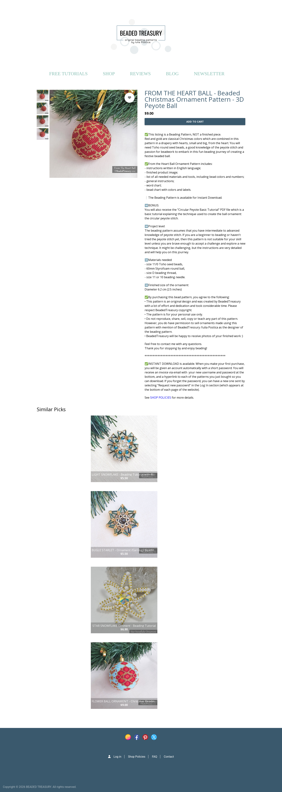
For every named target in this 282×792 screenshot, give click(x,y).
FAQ (154, 756)
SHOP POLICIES (160, 398)
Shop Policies (136, 756)
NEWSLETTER (209, 73)
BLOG (172, 73)
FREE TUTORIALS (68, 73)
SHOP (109, 73)
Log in (117, 756)
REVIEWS (140, 73)
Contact (169, 756)
